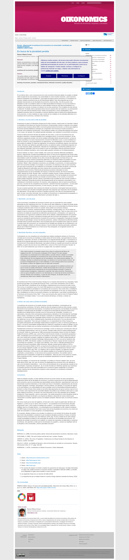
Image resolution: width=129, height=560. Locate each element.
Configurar (81, 76)
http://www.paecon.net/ (33, 460)
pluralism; (34, 82)
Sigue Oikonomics (97, 40)
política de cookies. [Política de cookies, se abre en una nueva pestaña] (52, 71)
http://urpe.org (31, 465)
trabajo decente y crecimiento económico (96, 55)
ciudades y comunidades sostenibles (95, 61)
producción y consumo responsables (95, 59)
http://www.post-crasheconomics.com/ (38, 457)
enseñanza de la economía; (25, 70)
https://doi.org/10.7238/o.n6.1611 (46, 487)
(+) (86, 84)
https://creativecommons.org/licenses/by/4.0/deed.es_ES (71, 555)
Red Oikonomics (108, 40)
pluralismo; (37, 70)
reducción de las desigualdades (94, 73)
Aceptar (48, 76)
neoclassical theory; (43, 82)
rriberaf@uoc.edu (32, 513)
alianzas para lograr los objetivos (94, 79)
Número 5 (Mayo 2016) (25, 38)
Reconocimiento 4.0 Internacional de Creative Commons (84, 551)
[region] (65, 68)
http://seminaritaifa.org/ (33, 463)
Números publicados (85, 40)
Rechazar (65, 76)
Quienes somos (74, 40)
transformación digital (91, 83)
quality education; (67, 82)
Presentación (65, 40)
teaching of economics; (24, 82)
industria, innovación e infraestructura (95, 57)
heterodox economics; (55, 82)
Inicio (16, 38)
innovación (88, 81)
